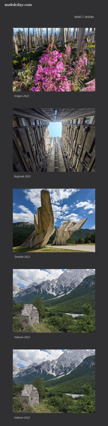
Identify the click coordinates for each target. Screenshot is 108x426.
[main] (54, 16)
